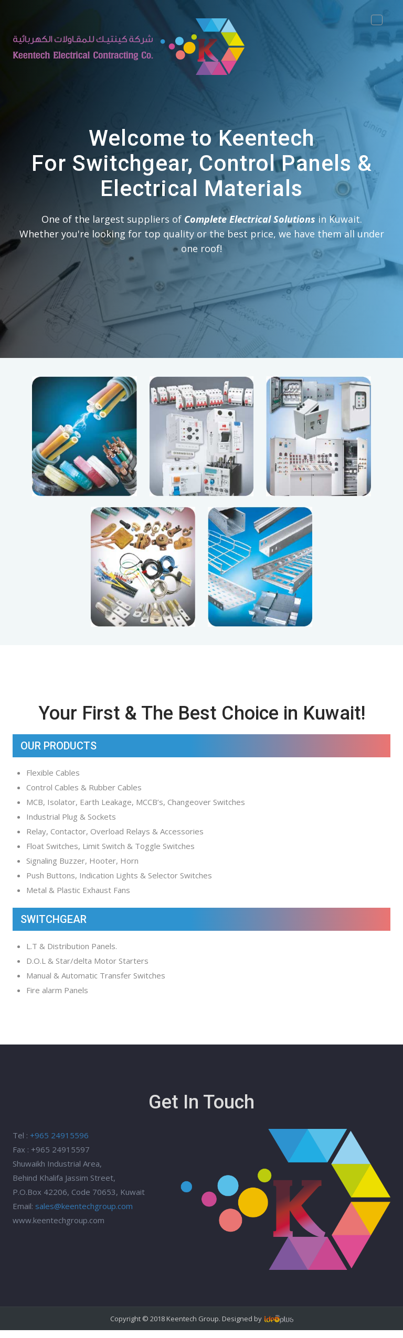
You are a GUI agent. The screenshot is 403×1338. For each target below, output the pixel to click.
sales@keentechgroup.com (84, 1206)
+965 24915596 (59, 1135)
